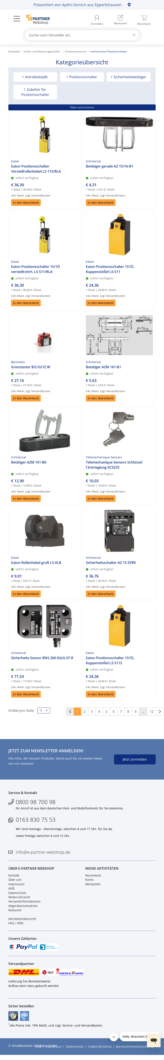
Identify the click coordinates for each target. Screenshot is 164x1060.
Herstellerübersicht (22, 921)
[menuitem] (120, 20)
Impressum (16, 886)
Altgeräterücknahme (23, 908)
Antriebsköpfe (36, 77)
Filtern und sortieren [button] (82, 107)
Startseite (14, 51)
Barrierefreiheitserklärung (134, 1051)
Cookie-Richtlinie (100, 1051)
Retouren (15, 912)
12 (43, 710)
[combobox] (82, 35)
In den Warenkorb (26, 203)
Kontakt (13, 877)
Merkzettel (92, 886)
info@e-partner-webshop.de (43, 853)
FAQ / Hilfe (15, 925)
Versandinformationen (24, 903)
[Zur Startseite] (35, 19)
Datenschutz (17, 895)
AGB (11, 890)
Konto (89, 882)
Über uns (15, 882)
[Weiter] (160, 712)
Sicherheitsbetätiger (129, 77)
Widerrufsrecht (19, 899)
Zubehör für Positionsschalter (35, 92)
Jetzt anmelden (135, 759)
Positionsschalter (82, 77)
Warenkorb (93, 877)
